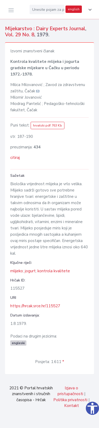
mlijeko (16, 271)
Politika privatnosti (70, 399)
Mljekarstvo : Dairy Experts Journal (45, 28)
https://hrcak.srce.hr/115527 (35, 306)
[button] (89, 10)
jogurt (30, 271)
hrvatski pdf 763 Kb (47, 125)
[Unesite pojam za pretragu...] (47, 9)
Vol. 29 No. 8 (19, 34)
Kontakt (71, 405)
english (73, 9)
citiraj (15, 157)
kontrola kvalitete (53, 271)
